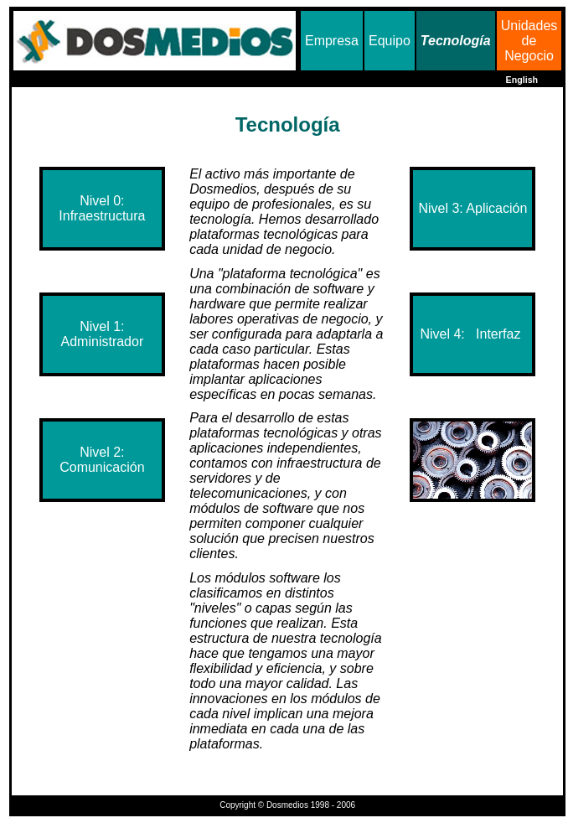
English (522, 80)
